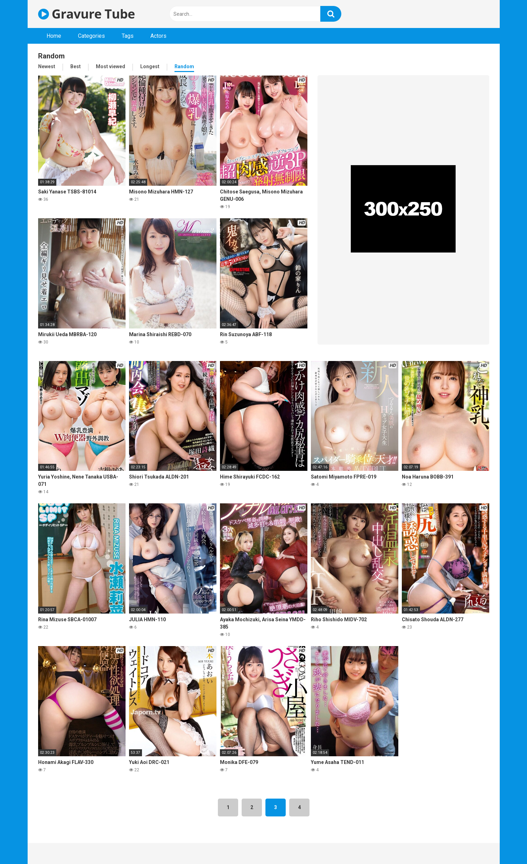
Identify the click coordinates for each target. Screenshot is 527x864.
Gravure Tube (86, 13)
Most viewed (110, 66)
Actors (158, 36)
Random (184, 66)
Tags (128, 36)
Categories (91, 36)
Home (54, 36)
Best (75, 66)
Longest (149, 66)
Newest (46, 66)
